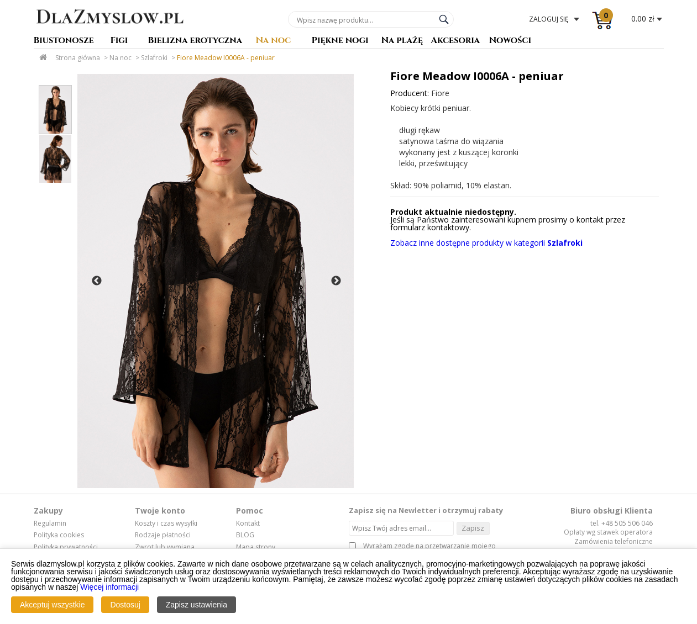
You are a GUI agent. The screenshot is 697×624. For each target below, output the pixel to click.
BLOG (245, 535)
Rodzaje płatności (163, 535)
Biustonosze (64, 41)
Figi (119, 41)
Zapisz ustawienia (196, 604)
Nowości (510, 41)
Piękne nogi (340, 41)
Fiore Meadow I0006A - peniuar (226, 57)
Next (336, 281)
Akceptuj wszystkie (52, 604)
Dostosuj (125, 604)
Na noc (273, 41)
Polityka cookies (59, 535)
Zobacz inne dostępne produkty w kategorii (486, 242)
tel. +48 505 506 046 (621, 523)
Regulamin (50, 523)
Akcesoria (455, 41)
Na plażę (402, 41)
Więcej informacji (109, 587)
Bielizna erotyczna (195, 41)
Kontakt (248, 523)
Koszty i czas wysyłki (166, 523)
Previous (96, 281)
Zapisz (473, 528)
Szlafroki (154, 57)
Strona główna (77, 57)
